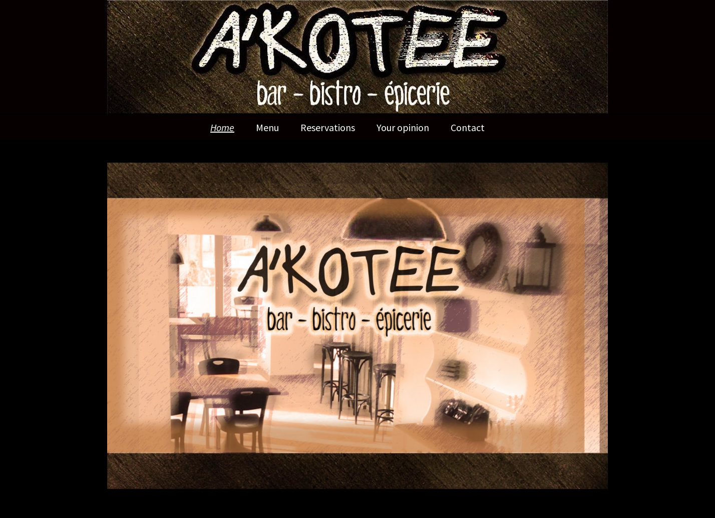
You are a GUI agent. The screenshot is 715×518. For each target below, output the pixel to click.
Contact (468, 127)
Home (222, 127)
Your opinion (403, 127)
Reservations (327, 127)
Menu (267, 127)
